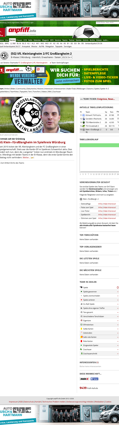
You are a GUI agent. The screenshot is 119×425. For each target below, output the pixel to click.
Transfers (36, 91)
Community (21, 88)
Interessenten (60, 88)
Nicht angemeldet (13, 22)
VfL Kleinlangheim (40, 62)
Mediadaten (99, 401)
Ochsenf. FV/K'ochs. (93, 115)
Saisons (90, 88)
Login (31, 22)
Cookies (108, 401)
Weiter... (26, 157)
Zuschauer (57, 91)
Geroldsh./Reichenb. (94, 118)
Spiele (96, 88)
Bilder (13, 88)
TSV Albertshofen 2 (93, 122)
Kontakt (38, 401)
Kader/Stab (71, 88)
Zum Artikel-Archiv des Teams (12, 162)
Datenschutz (29, 401)
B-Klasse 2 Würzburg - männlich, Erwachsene (32, 57)
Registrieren (24, 22)
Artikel (6, 88)
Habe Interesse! (110, 203)
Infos (100, 203)
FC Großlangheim (25, 62)
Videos (44, 91)
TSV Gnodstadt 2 (92, 125)
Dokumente (31, 88)
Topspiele (23, 91)
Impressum (13, 401)
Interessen (49, 88)
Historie (40, 88)
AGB (21, 401)
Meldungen (81, 88)
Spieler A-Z (104, 88)
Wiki (49, 91)
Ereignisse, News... (106, 98)
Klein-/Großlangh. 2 (93, 129)
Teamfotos (14, 91)
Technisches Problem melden (53, 401)
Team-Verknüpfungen (60, 62)
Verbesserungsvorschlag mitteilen (80, 401)
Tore (30, 91)
